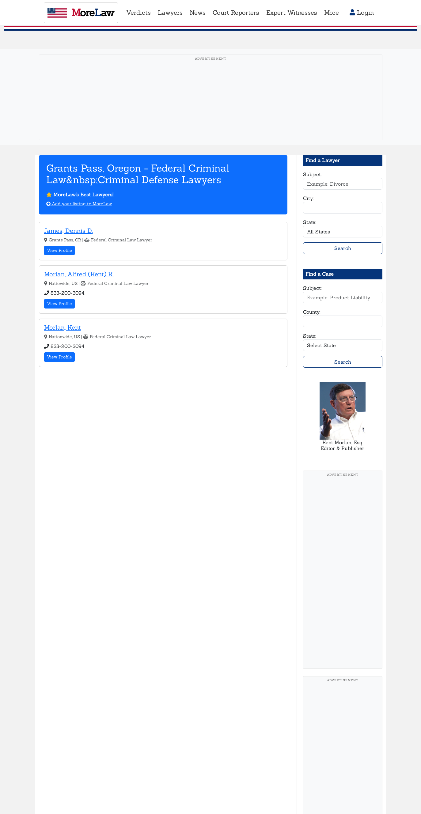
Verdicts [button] (138, 13)
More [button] (331, 13)
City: (308, 198)
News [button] (198, 13)
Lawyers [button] (170, 13)
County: (311, 312)
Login (362, 13)
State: (309, 222)
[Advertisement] (211, 107)
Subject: (312, 174)
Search (342, 248)
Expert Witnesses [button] (291, 13)
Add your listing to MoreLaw (79, 203)
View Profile (59, 250)
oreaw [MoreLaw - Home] (80, 12)
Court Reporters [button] (236, 13)
